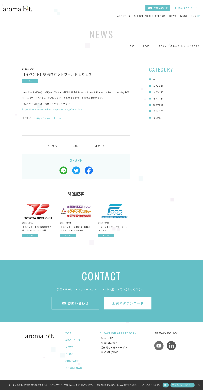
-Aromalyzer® (108, 342)
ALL (155, 79)
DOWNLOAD (73, 368)
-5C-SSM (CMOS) (109, 352)
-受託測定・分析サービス (113, 347)
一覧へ (76, 146)
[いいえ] (199, 385)
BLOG (183, 16)
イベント (158, 98)
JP (198, 16)
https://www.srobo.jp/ (48, 118)
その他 (157, 117)
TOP (132, 46)
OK (165, 385)
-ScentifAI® (106, 338)
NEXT (98, 146)
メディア (158, 92)
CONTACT (72, 361)
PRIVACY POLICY (166, 333)
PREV (54, 146)
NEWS (172, 16)
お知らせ (158, 85)
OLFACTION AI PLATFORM (149, 16)
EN (192, 16)
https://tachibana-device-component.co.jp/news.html (52, 109)
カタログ (158, 111)
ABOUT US (123, 16)
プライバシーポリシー (182, 385)
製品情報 (158, 104)
